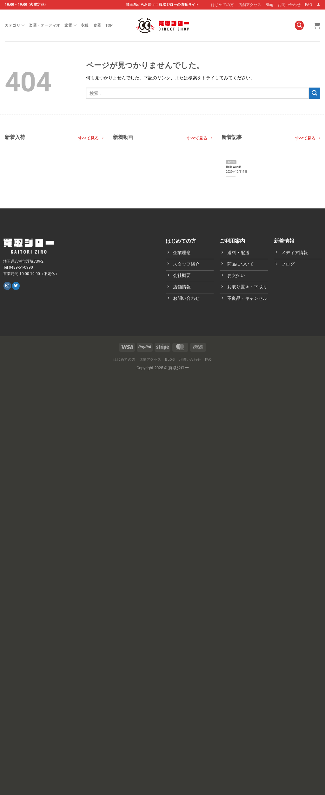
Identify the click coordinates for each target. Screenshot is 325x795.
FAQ (308, 5)
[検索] (299, 25)
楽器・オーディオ (44, 25)
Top (109, 25)
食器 (97, 25)
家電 (70, 25)
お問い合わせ (289, 5)
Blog (269, 5)
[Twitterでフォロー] (16, 286)
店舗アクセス (249, 5)
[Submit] (314, 93)
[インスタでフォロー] (7, 286)
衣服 (85, 25)
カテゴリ (14, 25)
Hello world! (233, 166)
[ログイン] (318, 5)
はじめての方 (222, 5)
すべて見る (90, 138)
